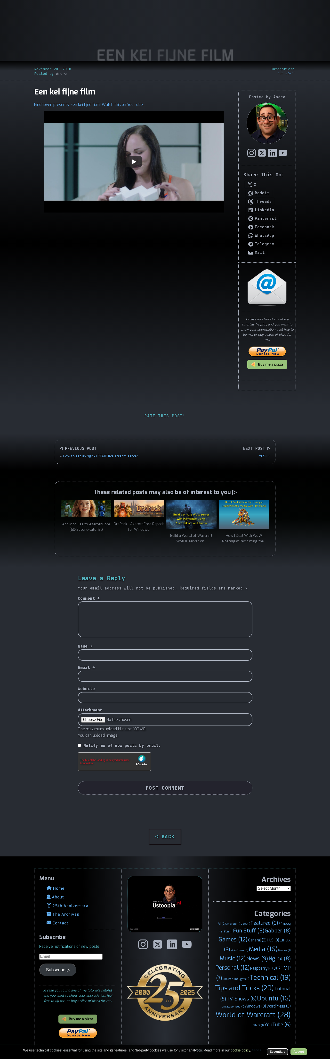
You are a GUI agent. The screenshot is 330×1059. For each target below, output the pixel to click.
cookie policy (240, 1050)
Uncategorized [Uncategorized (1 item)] (232, 1006)
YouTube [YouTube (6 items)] (277, 1024)
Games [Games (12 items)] (233, 939)
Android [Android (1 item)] (233, 923)
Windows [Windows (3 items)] (255, 1006)
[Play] (134, 162)
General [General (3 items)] (257, 940)
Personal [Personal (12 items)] (232, 968)
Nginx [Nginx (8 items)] (280, 958)
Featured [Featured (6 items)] (264, 923)
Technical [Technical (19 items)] (270, 977)
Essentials (277, 1051)
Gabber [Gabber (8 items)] (278, 930)
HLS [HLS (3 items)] (273, 940)
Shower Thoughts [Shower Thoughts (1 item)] (236, 979)
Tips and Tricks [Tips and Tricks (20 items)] (244, 988)
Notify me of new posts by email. (122, 745)
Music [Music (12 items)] (233, 958)
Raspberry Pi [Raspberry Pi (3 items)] (263, 968)
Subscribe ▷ (58, 969)
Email (86, 667)
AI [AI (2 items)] (222, 923)
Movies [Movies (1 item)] (284, 950)
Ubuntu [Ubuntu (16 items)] (274, 998)
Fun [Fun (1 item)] (228, 931)
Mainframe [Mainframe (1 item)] (239, 950)
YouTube (135, 104)
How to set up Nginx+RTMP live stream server (100, 456)
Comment (89, 598)
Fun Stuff (286, 73)
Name (85, 646)
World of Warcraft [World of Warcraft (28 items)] (253, 1015)
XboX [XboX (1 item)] (258, 1025)
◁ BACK (165, 836)
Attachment (90, 710)
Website (86, 688)
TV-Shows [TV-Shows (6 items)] (242, 999)
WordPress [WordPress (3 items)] (278, 1006)
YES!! (263, 456)
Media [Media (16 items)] (263, 949)
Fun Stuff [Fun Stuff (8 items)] (248, 930)
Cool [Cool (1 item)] (245, 923)
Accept (298, 1051)
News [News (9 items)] (257, 958)
